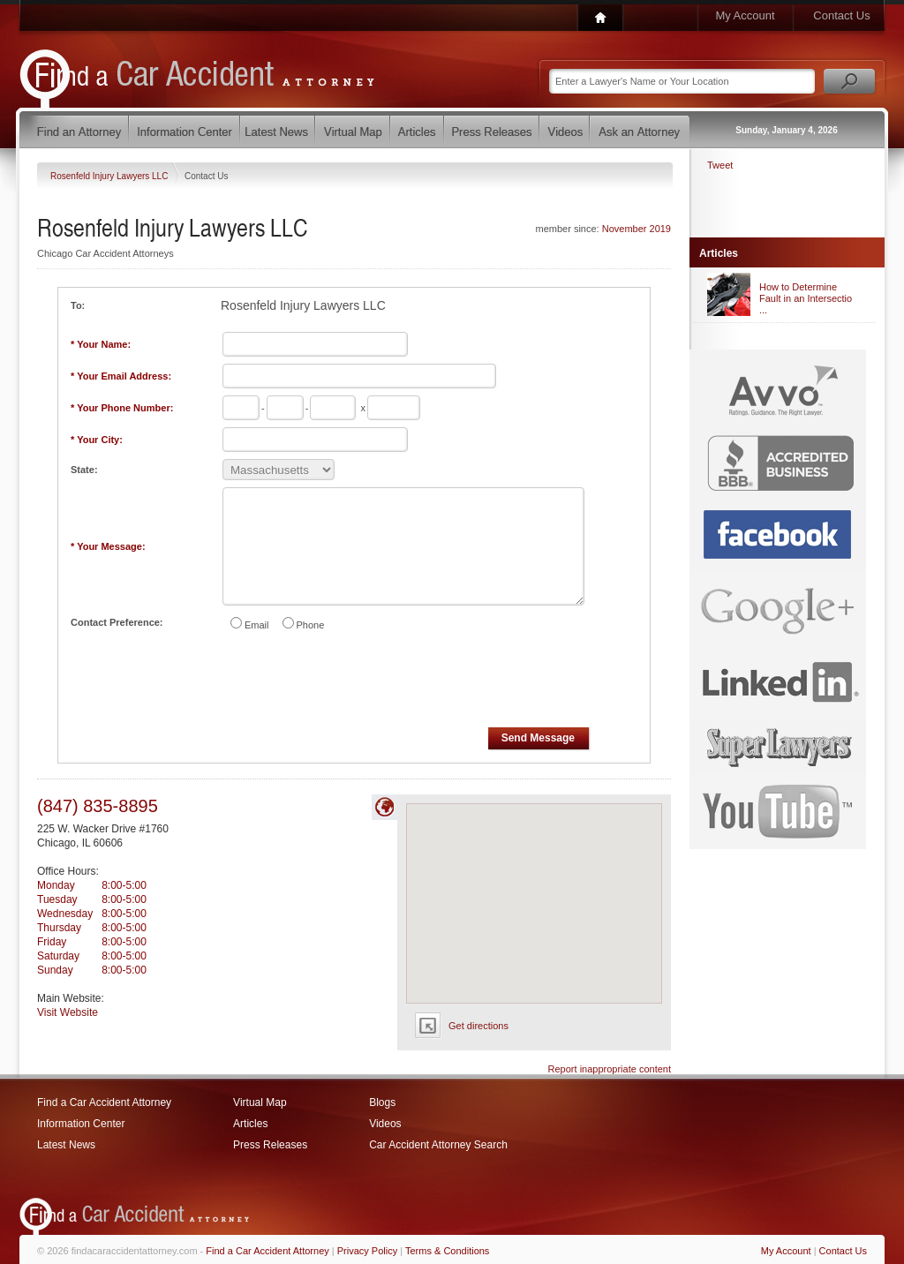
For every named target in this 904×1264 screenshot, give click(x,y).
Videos (385, 1123)
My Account (744, 15)
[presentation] (355, 682)
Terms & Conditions (447, 1250)
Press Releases (270, 1145)
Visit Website (67, 1012)
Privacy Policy (367, 1250)
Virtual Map (259, 1102)
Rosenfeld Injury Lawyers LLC (110, 176)
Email (257, 625)
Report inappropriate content (609, 1069)
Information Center (80, 1123)
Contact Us (841, 15)
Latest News (66, 1145)
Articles (250, 1123)
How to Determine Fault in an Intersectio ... (805, 298)
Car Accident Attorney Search (438, 1145)
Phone (311, 625)
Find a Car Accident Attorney (104, 1102)
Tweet (720, 165)
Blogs (382, 1102)
